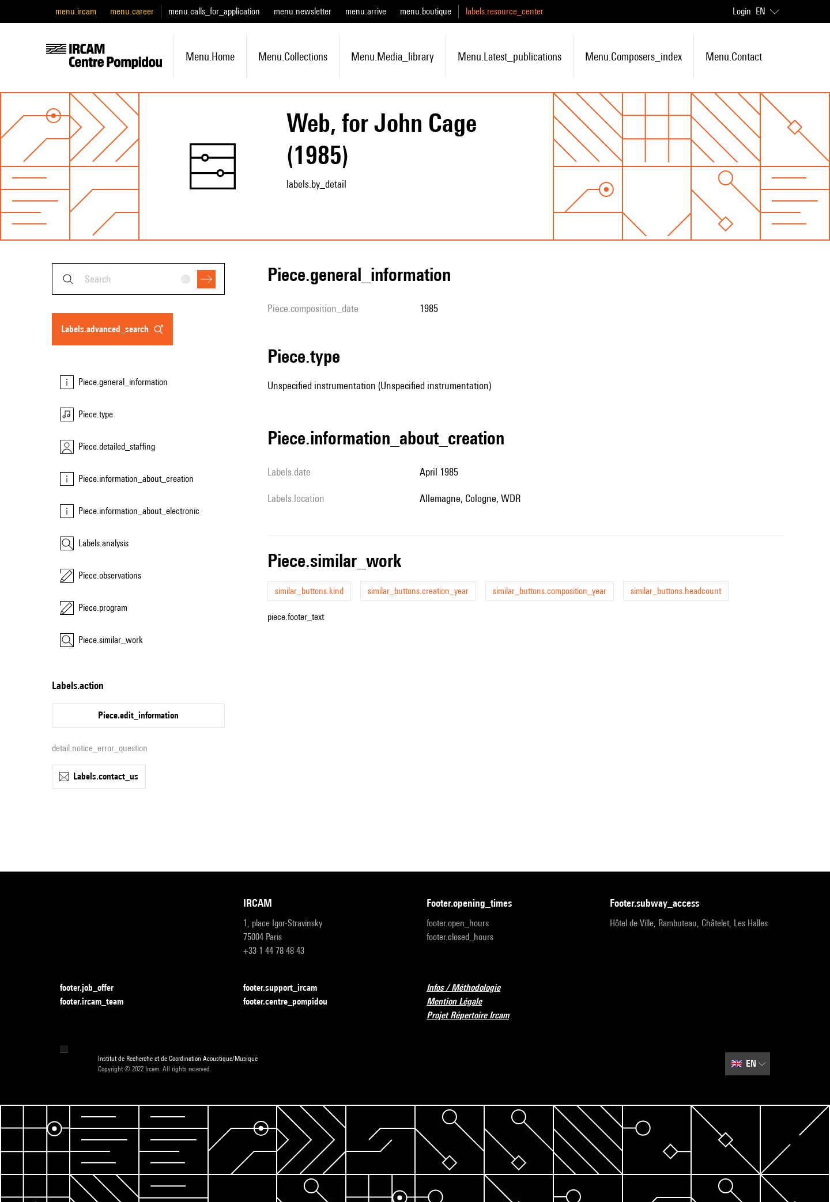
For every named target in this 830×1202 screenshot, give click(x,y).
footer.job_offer (93, 988)
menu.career (132, 11)
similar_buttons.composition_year (549, 590)
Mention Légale (461, 1002)
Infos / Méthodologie (470, 988)
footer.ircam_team (98, 1002)
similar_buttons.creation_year (418, 590)
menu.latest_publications (509, 56)
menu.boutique (425, 11)
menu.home (210, 56)
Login (742, 11)
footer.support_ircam (287, 988)
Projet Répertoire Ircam (475, 1016)
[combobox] (138, 279)
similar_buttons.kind (309, 590)
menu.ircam (75, 11)
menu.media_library (392, 56)
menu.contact (733, 56)
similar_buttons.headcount (676, 590)
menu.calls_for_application (214, 11)
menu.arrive (365, 11)
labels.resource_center (505, 11)
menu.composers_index (633, 56)
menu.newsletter (302, 11)
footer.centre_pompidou (292, 1002)
